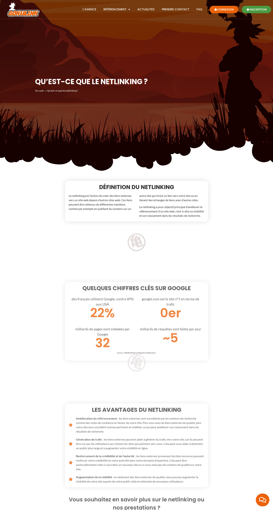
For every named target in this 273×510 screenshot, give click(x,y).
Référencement (116, 8)
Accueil (39, 81)
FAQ (199, 8)
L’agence (89, 8)
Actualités (146, 8)
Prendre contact (175, 8)
